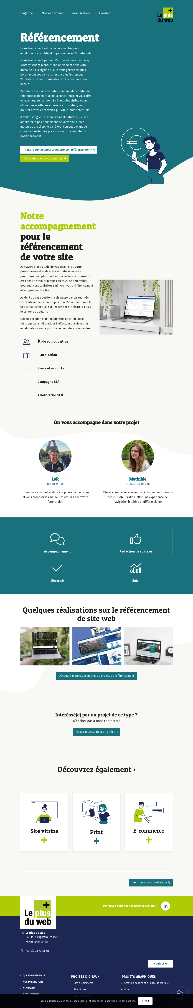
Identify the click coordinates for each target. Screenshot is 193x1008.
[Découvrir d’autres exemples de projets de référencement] (96, 676)
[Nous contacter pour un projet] (96, 732)
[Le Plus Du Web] (170, 19)
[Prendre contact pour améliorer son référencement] (58, 150)
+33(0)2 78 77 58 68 (37, 951)
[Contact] (160, 964)
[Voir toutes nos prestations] (151, 882)
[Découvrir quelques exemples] (44, 158)
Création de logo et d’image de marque (146, 983)
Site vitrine (80, 989)
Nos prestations (33, 981)
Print (127, 989)
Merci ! (145, 1001)
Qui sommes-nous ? (35, 975)
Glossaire (29, 988)
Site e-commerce (83, 983)
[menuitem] (28, 13)
